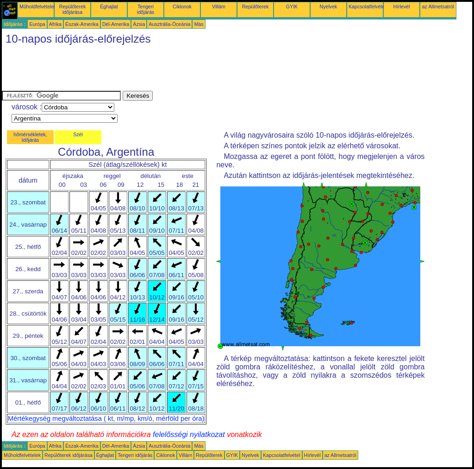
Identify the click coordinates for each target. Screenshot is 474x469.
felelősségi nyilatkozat (189, 434)
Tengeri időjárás (145, 9)
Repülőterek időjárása (72, 9)
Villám (218, 6)
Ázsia (139, 24)
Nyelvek (328, 6)
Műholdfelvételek (37, 6)
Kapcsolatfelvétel (367, 6)
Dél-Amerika (116, 24)
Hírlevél (401, 6)
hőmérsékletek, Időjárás (30, 137)
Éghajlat (109, 6)
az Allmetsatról (438, 6)
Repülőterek (255, 6)
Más (198, 24)
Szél (78, 134)
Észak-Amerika (82, 24)
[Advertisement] (170, 70)
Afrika (55, 24)
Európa (37, 24)
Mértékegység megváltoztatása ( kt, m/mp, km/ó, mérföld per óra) (106, 418)
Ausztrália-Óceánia (169, 24)
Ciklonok (182, 6)
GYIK (292, 6)
